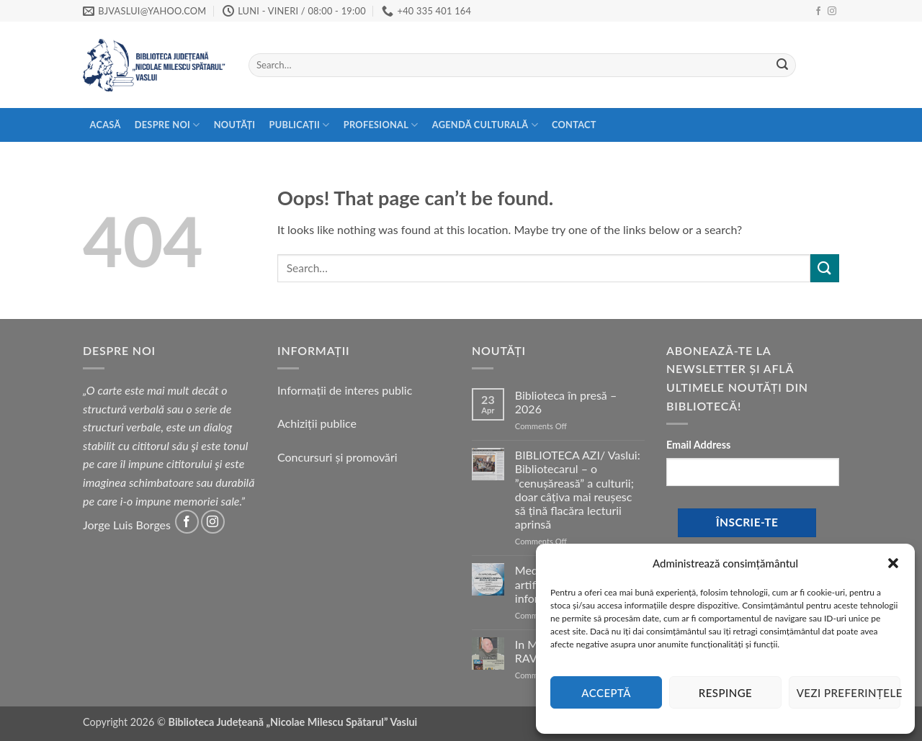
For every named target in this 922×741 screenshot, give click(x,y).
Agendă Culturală (485, 125)
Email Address (698, 445)
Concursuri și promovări (337, 457)
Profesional (381, 125)
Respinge (725, 692)
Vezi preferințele (848, 692)
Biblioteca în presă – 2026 (566, 402)
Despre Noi (167, 125)
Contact (574, 124)
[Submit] (782, 65)
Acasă (105, 124)
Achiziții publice (317, 423)
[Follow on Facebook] (818, 11)
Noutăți (235, 124)
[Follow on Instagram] (832, 11)
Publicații (299, 125)
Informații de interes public (344, 390)
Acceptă (606, 692)
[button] (893, 563)
